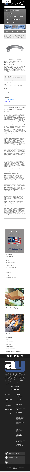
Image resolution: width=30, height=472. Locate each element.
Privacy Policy (9, 400)
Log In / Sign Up (9, 414)
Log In (23, 1)
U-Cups (18, 440)
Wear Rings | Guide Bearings (19, 446)
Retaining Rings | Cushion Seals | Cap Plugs (20, 419)
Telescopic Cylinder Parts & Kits (19, 436)
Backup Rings (19, 405)
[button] (24, 7)
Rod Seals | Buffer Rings (20, 424)
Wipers (17, 448)
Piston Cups (19, 413)
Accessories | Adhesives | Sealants (19, 401)
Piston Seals (19, 416)
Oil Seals (18, 410)
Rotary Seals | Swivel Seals (19, 427)
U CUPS (10, 35)
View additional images (16, 59)
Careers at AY (9, 406)
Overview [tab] (7, 97)
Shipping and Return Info (8, 403)
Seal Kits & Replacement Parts (19, 431)
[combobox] (14, 7)
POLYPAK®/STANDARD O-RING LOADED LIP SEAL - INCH (15, 36)
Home (5, 35)
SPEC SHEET (8, 101)
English (6, 1)
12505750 (20, 85)
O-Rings (18, 408)
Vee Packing (19, 442)
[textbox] (14, 7)
